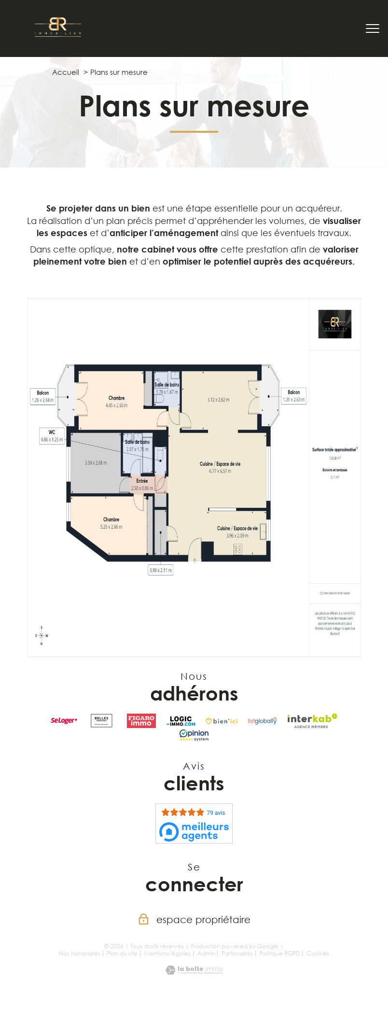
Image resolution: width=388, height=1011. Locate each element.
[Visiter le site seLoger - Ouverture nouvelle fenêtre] (64, 721)
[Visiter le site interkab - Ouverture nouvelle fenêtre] (312, 721)
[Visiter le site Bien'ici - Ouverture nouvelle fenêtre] (221, 721)
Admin (206, 953)
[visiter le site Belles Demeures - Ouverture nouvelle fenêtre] (101, 721)
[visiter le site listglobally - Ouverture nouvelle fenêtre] (262, 721)
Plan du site (122, 953)
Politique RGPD (280, 953)
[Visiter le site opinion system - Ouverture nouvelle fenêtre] (194, 735)
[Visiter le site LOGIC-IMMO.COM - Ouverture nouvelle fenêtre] (180, 721)
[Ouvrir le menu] (372, 28)
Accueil (65, 72)
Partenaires (237, 953)
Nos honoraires (79, 953)
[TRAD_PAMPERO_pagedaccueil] (58, 33)
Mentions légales (167, 953)
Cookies (317, 953)
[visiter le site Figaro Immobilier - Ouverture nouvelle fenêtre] (141, 721)
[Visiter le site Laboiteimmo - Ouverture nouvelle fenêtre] (194, 971)
